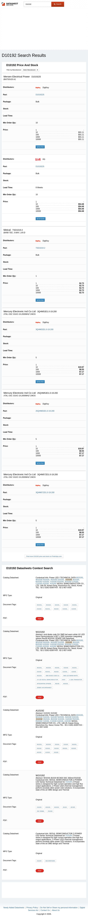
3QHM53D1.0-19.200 (44, 329)
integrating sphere (44, 683)
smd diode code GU (52, 675)
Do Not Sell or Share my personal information (59, 908)
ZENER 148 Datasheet (44, 687)
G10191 (47, 752)
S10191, (46, 717)
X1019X (68, 782)
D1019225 (40, 95)
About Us (56, 910)
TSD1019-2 (40, 248)
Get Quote (40, 218)
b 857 (63, 679)
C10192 (39, 584)
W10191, (80, 578)
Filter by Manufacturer (14, 70)
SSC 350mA (40, 811)
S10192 (54, 717)
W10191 (65, 683)
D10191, (61, 580)
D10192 (39, 609)
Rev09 (57, 683)
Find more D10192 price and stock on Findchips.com (44, 556)
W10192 (39, 580)
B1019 (65, 807)
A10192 (53, 584)
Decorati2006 (50, 861)
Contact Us (45, 910)
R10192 (68, 582)
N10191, (46, 580)
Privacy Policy (32, 908)
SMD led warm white (70, 675)
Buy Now (40, 147)
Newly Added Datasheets (13, 908)
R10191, (60, 582)
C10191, (75, 582)
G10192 (53, 582)
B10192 (39, 582)
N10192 (54, 580)
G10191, (46, 582)
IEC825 (73, 807)
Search (57, 4)
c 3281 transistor (75, 679)
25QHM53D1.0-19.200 (45, 411)
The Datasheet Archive (10, 4)
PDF (39, 619)
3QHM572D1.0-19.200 (45, 492)
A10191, (46, 584)
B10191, (76, 580)
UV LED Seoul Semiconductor (47, 679)
